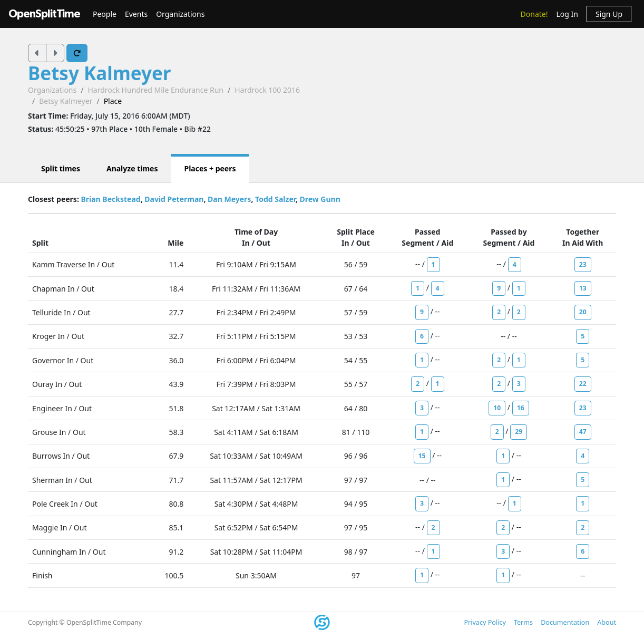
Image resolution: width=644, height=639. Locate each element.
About (606, 622)
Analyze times (132, 168)
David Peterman (173, 199)
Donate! (534, 14)
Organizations (180, 14)
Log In (567, 14)
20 (583, 311)
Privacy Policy (484, 622)
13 (583, 288)
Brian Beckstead (110, 199)
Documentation (565, 622)
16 (520, 407)
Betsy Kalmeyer (99, 73)
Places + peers (210, 168)
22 (583, 383)
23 (583, 264)
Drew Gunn (319, 199)
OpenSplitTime (44, 14)
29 (518, 431)
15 (422, 455)
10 (497, 407)
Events (136, 14)
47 (583, 431)
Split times (60, 168)
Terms (523, 622)
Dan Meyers (229, 199)
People (104, 14)
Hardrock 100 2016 (267, 90)
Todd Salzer (275, 199)
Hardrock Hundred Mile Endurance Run (155, 90)
